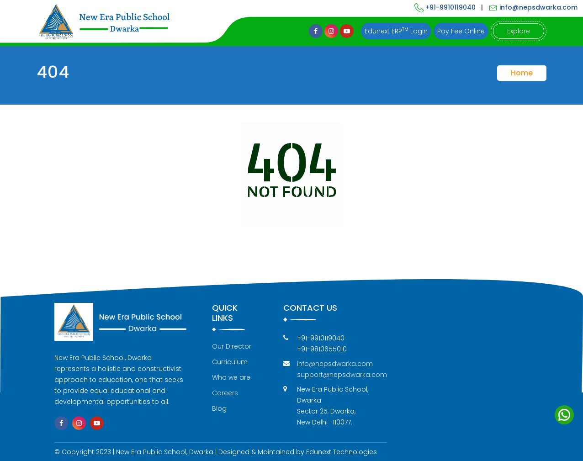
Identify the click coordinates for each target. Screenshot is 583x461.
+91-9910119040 (445, 7)
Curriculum (230, 361)
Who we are (231, 377)
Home (522, 73)
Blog (219, 408)
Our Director (231, 346)
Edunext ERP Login (396, 31)
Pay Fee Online (461, 31)
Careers (225, 392)
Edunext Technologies (341, 451)
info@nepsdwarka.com (533, 7)
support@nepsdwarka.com (342, 374)
